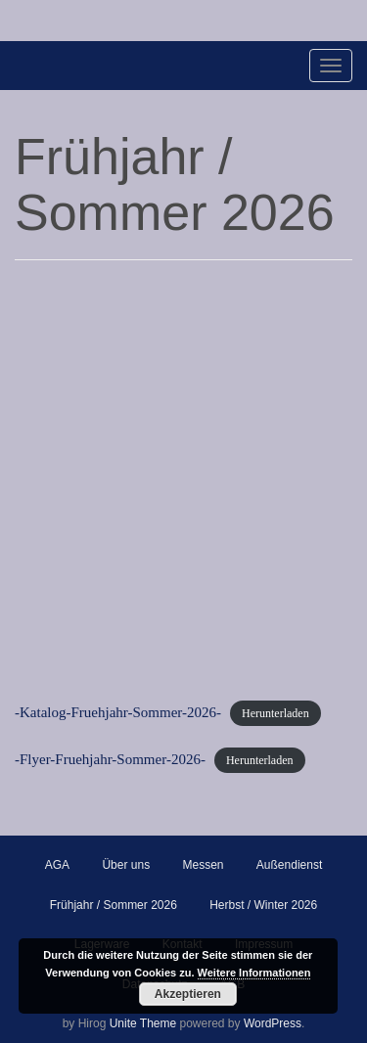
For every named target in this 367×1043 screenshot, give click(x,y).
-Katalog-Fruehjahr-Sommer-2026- (118, 712)
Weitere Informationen (254, 972)
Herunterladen (275, 713)
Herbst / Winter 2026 (263, 905)
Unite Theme (143, 1023)
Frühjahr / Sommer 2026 (113, 905)
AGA (57, 865)
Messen (202, 865)
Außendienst (289, 865)
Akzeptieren (188, 994)
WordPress (272, 1023)
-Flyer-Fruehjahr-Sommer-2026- (110, 759)
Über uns (126, 865)
